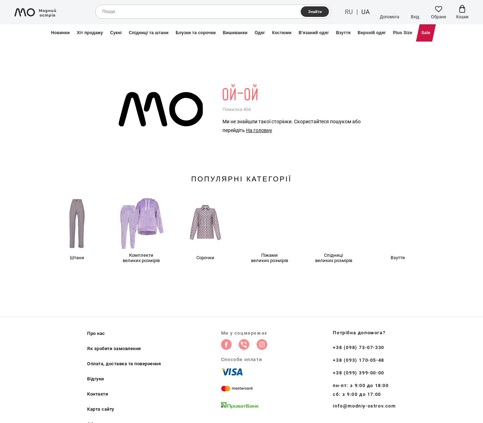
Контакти (97, 394)
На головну (259, 130)
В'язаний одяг (314, 32)
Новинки (60, 32)
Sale (425, 32)
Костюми (282, 32)
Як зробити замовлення (114, 348)
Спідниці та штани (149, 32)
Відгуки (95, 378)
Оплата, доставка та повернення (124, 363)
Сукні (116, 32)
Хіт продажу (90, 32)
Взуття (343, 32)
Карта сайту (100, 409)
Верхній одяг (372, 32)
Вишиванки (235, 32)
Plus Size (402, 32)
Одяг (260, 32)
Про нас (96, 333)
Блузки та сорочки (196, 32)
